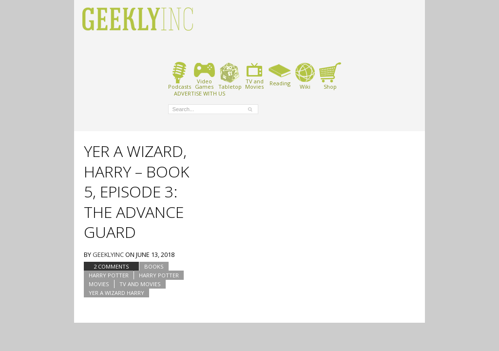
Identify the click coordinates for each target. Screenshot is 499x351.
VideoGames (204, 76)
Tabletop (229, 76)
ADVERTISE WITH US (199, 93)
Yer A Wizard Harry (116, 292)
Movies (99, 284)
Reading (280, 74)
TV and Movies (140, 284)
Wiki (305, 76)
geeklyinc (108, 254)
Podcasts (179, 76)
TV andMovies (254, 76)
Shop (330, 76)
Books (154, 266)
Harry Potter (109, 275)
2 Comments (111, 266)
